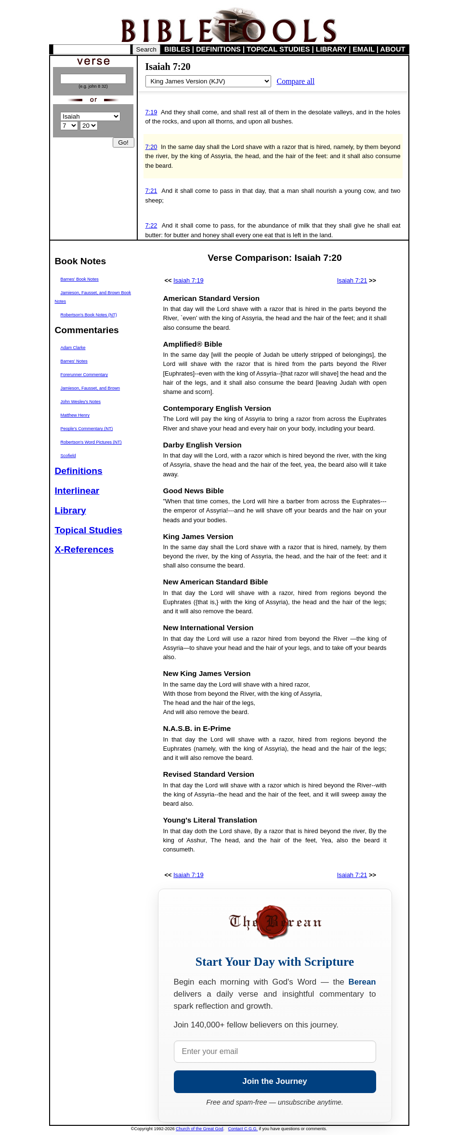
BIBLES (177, 49)
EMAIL (363, 49)
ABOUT (392, 49)
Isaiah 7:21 (352, 280)
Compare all (296, 81)
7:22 (151, 225)
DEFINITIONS (218, 49)
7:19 (151, 112)
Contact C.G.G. (243, 1128)
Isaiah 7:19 (188, 280)
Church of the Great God (199, 1128)
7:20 (151, 146)
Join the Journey (274, 1081)
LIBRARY (331, 49)
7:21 (151, 190)
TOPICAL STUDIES (278, 49)
